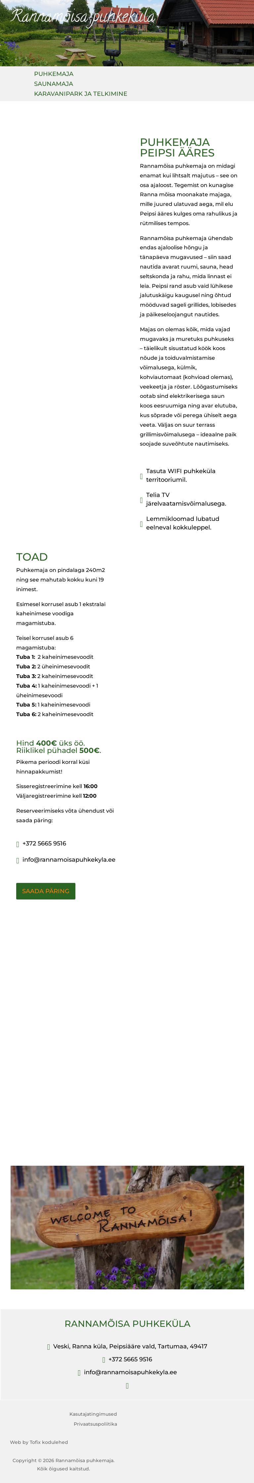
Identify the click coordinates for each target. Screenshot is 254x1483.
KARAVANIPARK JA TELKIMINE (80, 94)
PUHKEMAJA (53, 75)
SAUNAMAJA (53, 85)
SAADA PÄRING (45, 891)
